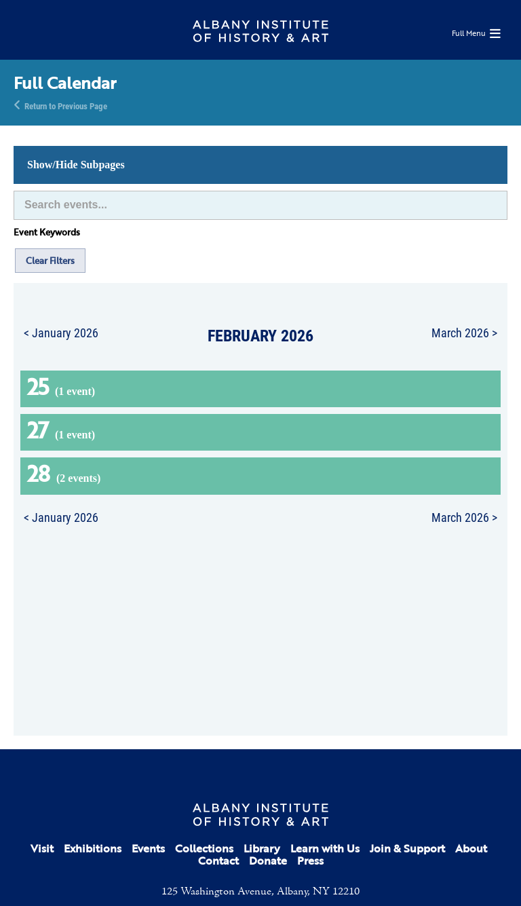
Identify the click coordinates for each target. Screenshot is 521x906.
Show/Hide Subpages (76, 164)
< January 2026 (61, 332)
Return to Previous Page (65, 105)
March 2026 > (464, 332)
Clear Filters (50, 260)
